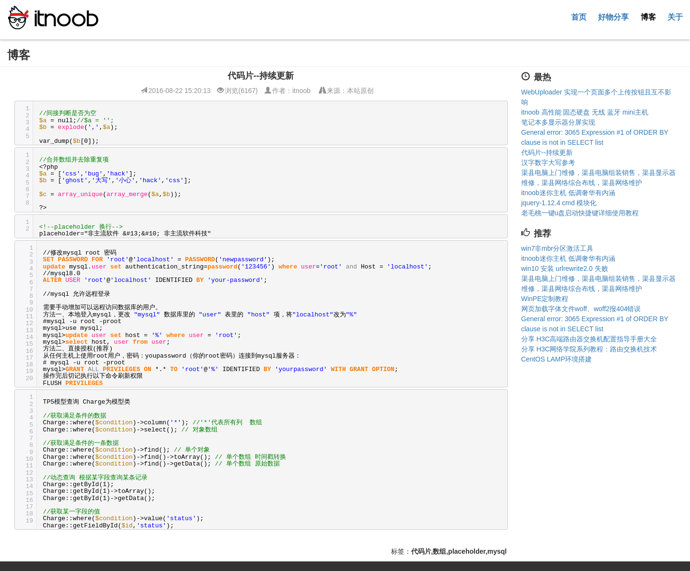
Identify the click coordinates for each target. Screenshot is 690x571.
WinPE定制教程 (545, 299)
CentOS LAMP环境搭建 (556, 359)
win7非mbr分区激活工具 (557, 248)
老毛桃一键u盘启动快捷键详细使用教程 (580, 213)
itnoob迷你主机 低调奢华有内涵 (568, 193)
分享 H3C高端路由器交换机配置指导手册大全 (589, 339)
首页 (578, 16)
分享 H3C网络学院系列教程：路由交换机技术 (589, 349)
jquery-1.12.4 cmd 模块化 (559, 203)
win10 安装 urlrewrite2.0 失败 (564, 268)
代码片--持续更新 (547, 152)
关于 (675, 16)
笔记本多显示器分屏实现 (558, 122)
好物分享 (613, 16)
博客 (648, 16)
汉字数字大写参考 (548, 162)
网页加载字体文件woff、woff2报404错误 (581, 309)
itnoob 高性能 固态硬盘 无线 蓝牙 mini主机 (584, 112)
